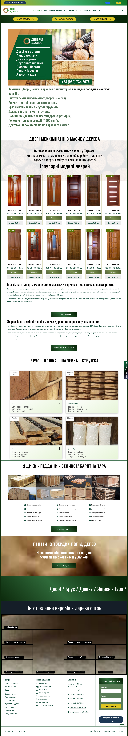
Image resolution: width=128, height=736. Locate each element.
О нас (121, 731)
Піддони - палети (11, 700)
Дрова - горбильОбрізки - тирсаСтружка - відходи (77, 454)
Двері (43, 10)
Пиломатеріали (55, 10)
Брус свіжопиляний (43, 687)
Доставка (106, 731)
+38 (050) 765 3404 (64, 19)
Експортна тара (30, 509)
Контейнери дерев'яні (32, 505)
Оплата (114, 731)
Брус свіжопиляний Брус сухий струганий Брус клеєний (22, 408)
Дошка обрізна (41, 690)
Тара (7, 690)
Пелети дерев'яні (42, 699)
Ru (118, 2)
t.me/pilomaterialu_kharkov (79, 712)
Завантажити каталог (64, 347)
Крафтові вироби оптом (15, 3)
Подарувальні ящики (97, 505)
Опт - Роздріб (64, 565)
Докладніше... (64, 529)
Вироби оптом (95, 731)
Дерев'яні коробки (64, 516)
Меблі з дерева (10, 707)
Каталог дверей (64, 314)
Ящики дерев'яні (11, 697)
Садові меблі (9, 710)
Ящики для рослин (96, 516)
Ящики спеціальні (31, 516)
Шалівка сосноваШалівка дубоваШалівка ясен (20, 454)
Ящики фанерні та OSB (33, 520)
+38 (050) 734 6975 (25, 19)
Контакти (96, 10)
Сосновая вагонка (43, 696)
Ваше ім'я (104, 687)
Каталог (14, 218)
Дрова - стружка (42, 702)
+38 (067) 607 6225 (102, 19)
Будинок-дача (84, 10)
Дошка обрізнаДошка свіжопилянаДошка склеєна (77, 408)
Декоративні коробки (97, 509)
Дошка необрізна (42, 693)
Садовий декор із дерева (66, 520)
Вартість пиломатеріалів (45, 705)
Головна (36, 10)
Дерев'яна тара (70, 10)
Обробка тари (95, 520)
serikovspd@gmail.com (78, 707)
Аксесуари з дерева (97, 513)
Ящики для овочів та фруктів (68, 509)
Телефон (104, 696)
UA (108, 2)
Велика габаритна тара (66, 505)
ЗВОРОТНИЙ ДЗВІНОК (126, 370)
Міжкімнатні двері (11, 684)
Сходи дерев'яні (11, 714)
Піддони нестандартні (33, 513)
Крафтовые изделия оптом (111, 719)
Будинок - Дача (12, 703)
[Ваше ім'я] (111, 691)
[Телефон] (111, 700)
